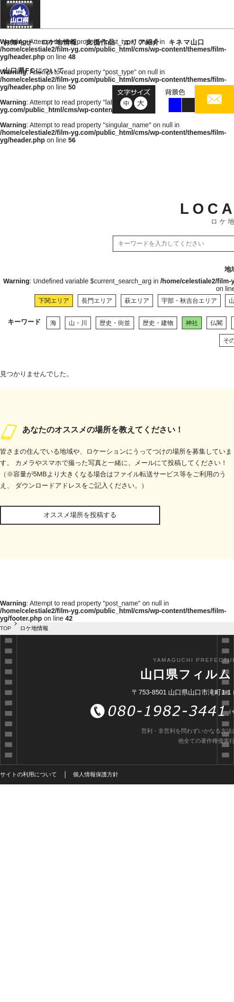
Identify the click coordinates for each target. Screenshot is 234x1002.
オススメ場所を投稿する (80, 515)
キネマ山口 (187, 42)
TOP (5, 628)
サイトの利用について (28, 774)
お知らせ (18, 42)
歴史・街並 (114, 322)
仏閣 (216, 322)
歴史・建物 (158, 322)
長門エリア (96, 300)
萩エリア (137, 300)
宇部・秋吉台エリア (189, 300)
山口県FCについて (33, 70)
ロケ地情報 (59, 42)
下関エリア (53, 300)
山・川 (78, 322)
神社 (192, 322)
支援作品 (100, 42)
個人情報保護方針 (95, 774)
